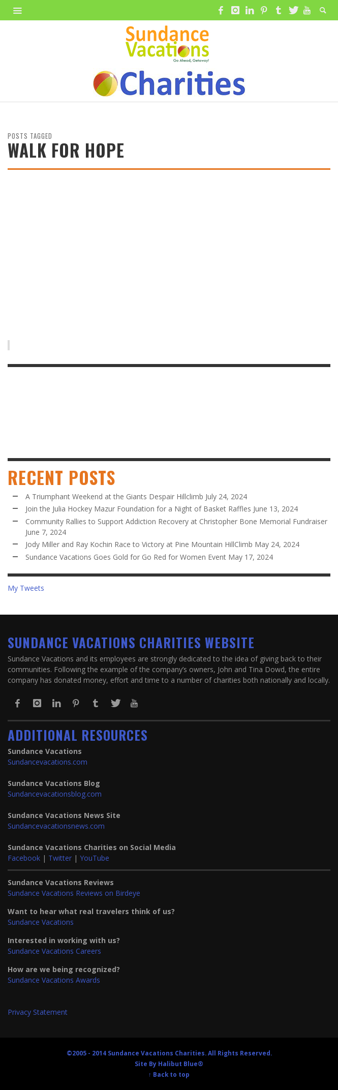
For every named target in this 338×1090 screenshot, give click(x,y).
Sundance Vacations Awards (54, 980)
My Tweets (26, 588)
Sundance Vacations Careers (54, 951)
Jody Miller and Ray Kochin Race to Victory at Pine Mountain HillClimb (139, 544)
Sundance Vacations (41, 922)
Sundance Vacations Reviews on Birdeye (74, 893)
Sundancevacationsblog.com (55, 794)
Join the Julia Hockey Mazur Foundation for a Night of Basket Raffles (138, 508)
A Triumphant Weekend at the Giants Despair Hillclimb (114, 496)
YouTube (94, 858)
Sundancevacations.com (47, 762)
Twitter (60, 858)
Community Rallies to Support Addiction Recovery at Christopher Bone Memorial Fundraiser (176, 521)
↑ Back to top (169, 1074)
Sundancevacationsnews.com (56, 826)
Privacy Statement (38, 1012)
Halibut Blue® (180, 1063)
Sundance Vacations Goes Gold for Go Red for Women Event (125, 557)
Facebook (24, 858)
